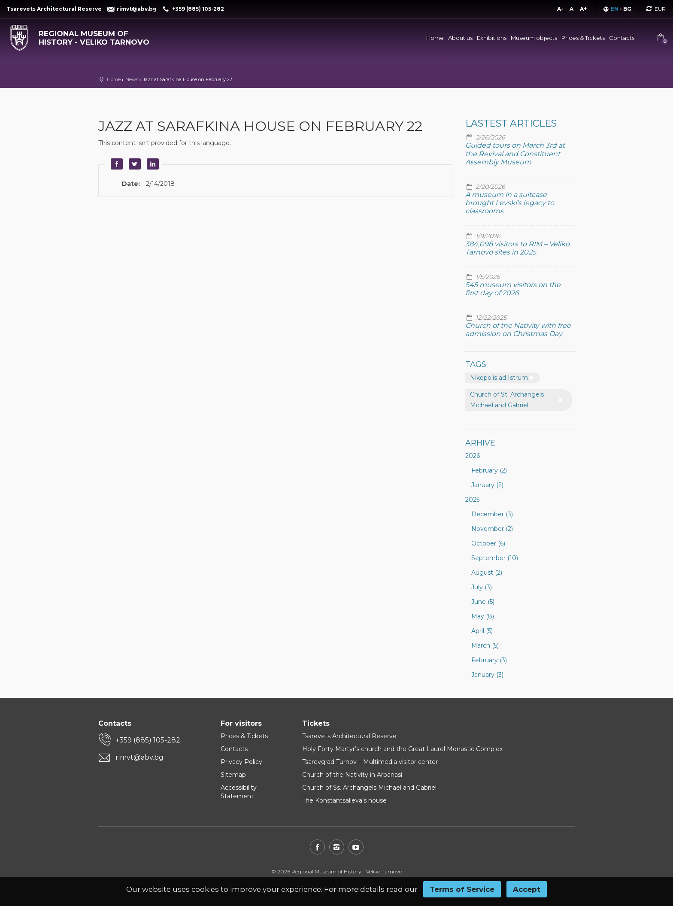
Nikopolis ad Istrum (499, 378)
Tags (475, 364)
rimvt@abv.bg (139, 757)
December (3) (492, 514)
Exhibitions (491, 37)
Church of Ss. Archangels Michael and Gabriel (369, 787)
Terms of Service (462, 889)
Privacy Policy (241, 762)
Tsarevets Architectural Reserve (349, 736)
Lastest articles (511, 123)
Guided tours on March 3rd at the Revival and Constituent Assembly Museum (515, 153)
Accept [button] (526, 889)
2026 (472, 456)
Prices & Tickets (583, 37)
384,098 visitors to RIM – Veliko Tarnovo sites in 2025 (517, 248)
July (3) (481, 587)
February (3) (489, 660)
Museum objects (534, 37)
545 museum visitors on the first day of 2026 (513, 289)
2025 (472, 499)
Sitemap (233, 775)
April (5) (482, 631)
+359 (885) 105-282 (147, 740)
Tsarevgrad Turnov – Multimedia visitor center (370, 762)
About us (460, 37)
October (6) (488, 543)
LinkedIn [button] (152, 164)
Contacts (621, 37)
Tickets (316, 723)
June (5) (482, 602)
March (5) (485, 645)
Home (435, 37)
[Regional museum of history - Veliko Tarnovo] (84, 36)
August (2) (486, 572)
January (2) (487, 485)
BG (627, 9)
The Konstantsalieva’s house (344, 800)
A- (560, 9)
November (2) (492, 529)
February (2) (489, 470)
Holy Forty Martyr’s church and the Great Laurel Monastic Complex (402, 749)
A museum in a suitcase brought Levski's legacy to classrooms (509, 203)
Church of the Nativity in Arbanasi (352, 775)
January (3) (487, 675)
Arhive (480, 443)
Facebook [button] (115, 164)
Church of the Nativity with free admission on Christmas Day (518, 329)
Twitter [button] (133, 164)
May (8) (482, 616)
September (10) (494, 558)
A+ (583, 9)
